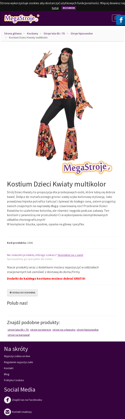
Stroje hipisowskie (82, 33)
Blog (6, 374)
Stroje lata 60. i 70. (54, 33)
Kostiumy (32, 33)
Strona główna (13, 33)
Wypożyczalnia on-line (17, 356)
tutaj (55, 8)
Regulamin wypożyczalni (18, 362)
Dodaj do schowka (22, 292)
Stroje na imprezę (40, 329)
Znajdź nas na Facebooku (23, 400)
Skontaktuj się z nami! (70, 255)
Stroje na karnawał (19, 335)
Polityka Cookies (14, 380)
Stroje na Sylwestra (63, 329)
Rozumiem (69, 7)
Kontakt (8, 368)
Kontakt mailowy (18, 412)
